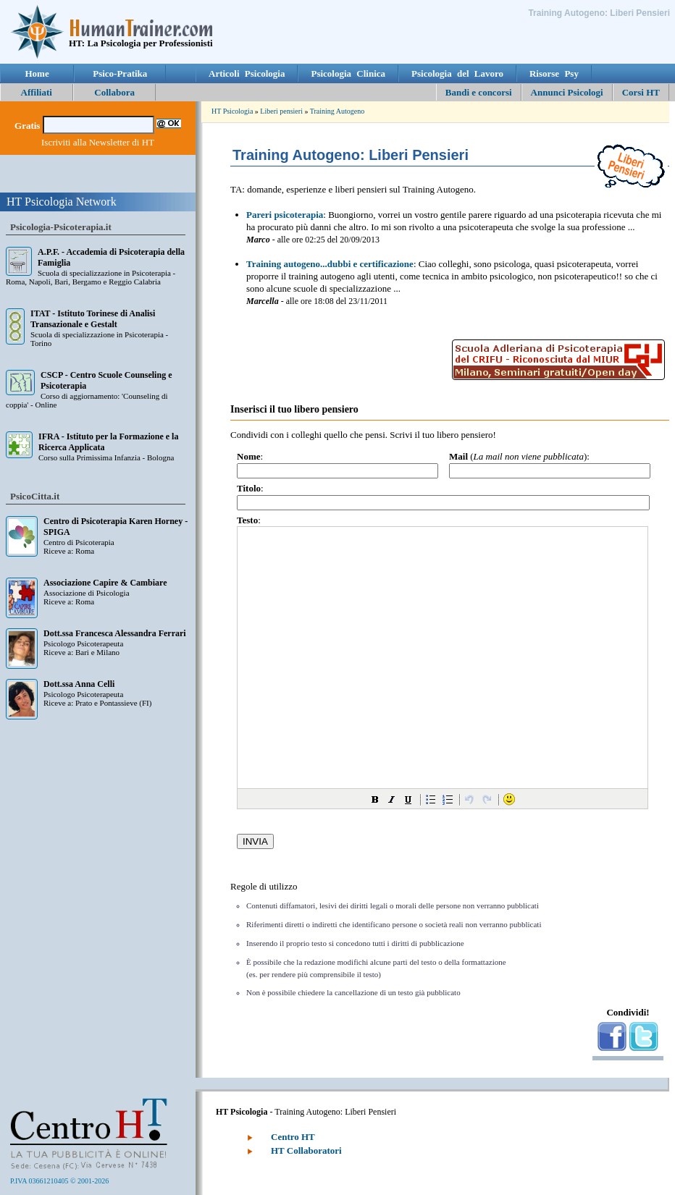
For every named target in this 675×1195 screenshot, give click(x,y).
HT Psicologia (232, 111)
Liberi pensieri (281, 111)
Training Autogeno (337, 111)
